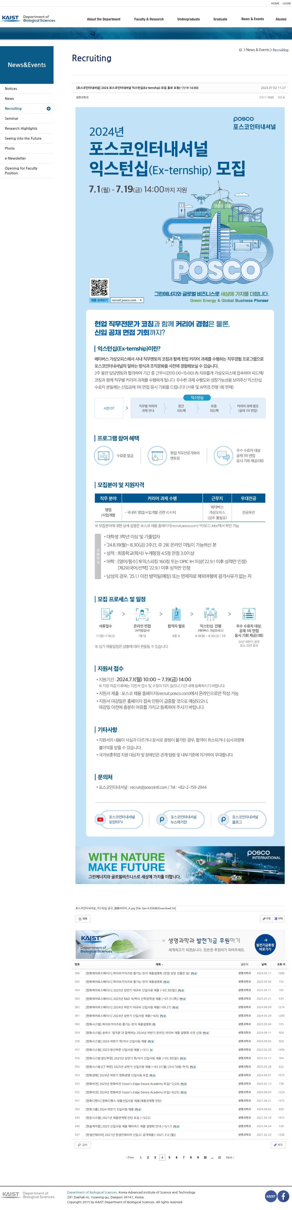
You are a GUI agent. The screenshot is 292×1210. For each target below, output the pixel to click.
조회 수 (281, 964)
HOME (275, 3)
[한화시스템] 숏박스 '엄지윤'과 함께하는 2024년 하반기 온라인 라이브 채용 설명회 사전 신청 (144, 1032)
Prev (130, 1157)
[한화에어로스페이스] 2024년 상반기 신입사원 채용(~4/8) (123, 1015)
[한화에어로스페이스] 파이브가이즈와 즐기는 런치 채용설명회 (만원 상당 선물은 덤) (138, 973)
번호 (77, 964)
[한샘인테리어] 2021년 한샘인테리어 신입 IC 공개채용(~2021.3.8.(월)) (131, 1134)
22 (219, 1157)
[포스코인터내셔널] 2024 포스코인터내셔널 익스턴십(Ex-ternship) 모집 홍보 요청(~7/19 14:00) (137, 87)
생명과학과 (82, 97)
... (212, 1157)
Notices (11, 88)
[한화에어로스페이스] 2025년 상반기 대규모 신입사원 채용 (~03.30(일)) (132, 990)
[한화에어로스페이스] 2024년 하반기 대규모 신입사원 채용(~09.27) (129, 1007)
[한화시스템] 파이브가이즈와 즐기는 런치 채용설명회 (119, 1024)
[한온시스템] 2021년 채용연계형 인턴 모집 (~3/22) (118, 1117)
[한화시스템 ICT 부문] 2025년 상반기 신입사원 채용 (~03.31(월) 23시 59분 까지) (138, 1066)
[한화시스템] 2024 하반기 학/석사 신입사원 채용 (116, 1041)
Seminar (11, 118)
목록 (82, 919)
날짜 (264, 964)
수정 (266, 919)
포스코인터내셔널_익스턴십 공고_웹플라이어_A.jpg (125, 908)
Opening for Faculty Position (21, 171)
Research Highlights (21, 128)
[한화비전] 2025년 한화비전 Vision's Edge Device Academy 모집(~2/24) (133, 1083)
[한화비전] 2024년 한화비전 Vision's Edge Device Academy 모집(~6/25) (133, 1092)
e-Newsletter (15, 158)
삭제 (278, 919)
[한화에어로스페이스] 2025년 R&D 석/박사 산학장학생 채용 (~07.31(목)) (133, 998)
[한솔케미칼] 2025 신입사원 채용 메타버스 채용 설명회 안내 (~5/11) (129, 1126)
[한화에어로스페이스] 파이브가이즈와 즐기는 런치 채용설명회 (124, 981)
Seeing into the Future (23, 138)
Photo (10, 148)
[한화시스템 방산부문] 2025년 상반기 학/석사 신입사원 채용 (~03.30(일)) (133, 1058)
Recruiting (13, 108)
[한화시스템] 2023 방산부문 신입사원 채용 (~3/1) (118, 1049)
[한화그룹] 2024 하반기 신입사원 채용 (110, 1109)
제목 (159, 964)
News (9, 98)
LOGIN (287, 3)
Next (230, 1157)
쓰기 (277, 1145)
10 (205, 1157)
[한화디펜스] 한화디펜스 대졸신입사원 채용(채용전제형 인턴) (124, 1100)
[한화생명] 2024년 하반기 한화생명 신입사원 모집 (117, 1075)
